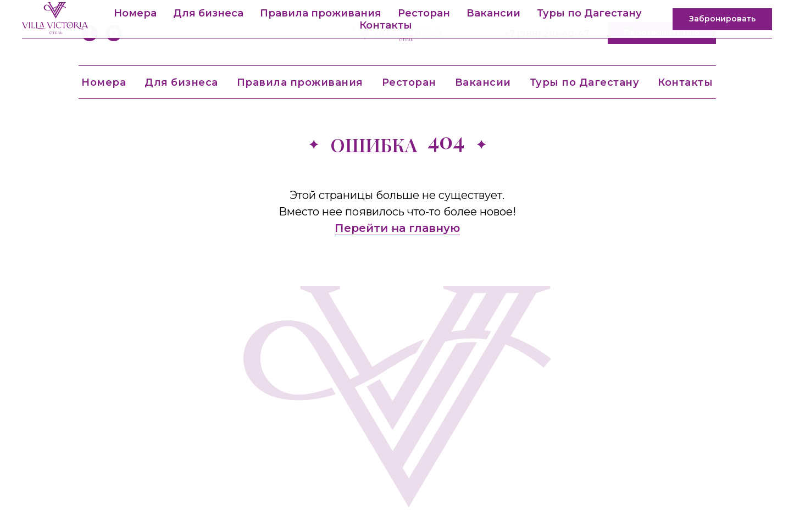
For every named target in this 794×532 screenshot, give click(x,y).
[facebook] (89, 33)
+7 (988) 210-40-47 (546, 34)
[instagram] (114, 33)
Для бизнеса (181, 82)
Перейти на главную (397, 228)
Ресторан (409, 82)
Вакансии (483, 82)
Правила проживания (300, 82)
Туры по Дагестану (585, 82)
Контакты (685, 82)
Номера (103, 82)
